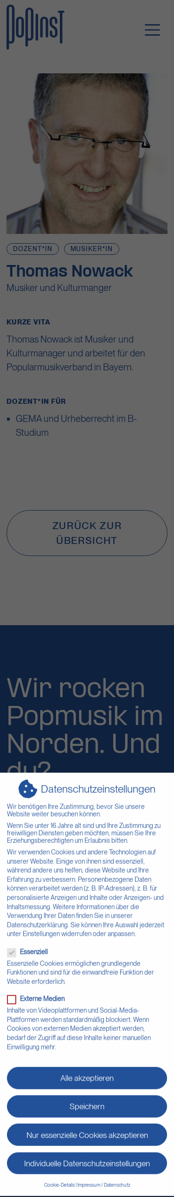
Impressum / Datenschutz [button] (103, 1176)
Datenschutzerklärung (37, 915)
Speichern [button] (87, 1097)
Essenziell (30, 942)
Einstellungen (41, 924)
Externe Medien (39, 989)
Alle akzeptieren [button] (87, 1069)
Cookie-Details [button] (59, 1176)
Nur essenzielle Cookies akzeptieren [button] (87, 1125)
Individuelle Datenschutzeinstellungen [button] (87, 1153)
